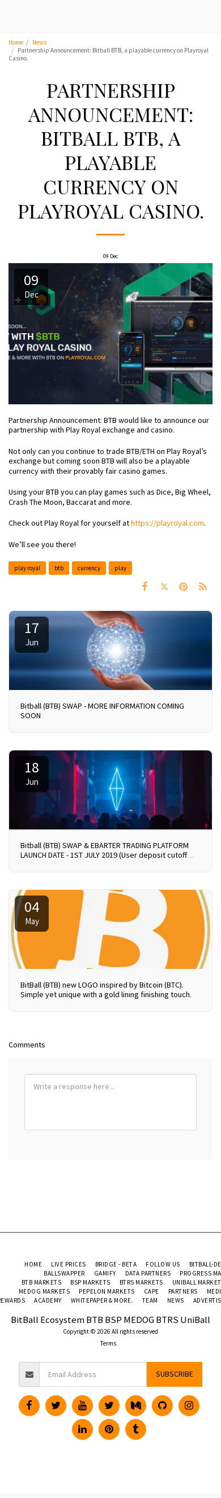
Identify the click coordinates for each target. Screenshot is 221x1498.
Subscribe (174, 1374)
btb (58, 568)
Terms (108, 1343)
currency (89, 568)
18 (32, 772)
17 (32, 633)
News (39, 42)
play (120, 568)
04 (32, 912)
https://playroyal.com (167, 523)
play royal (27, 568)
